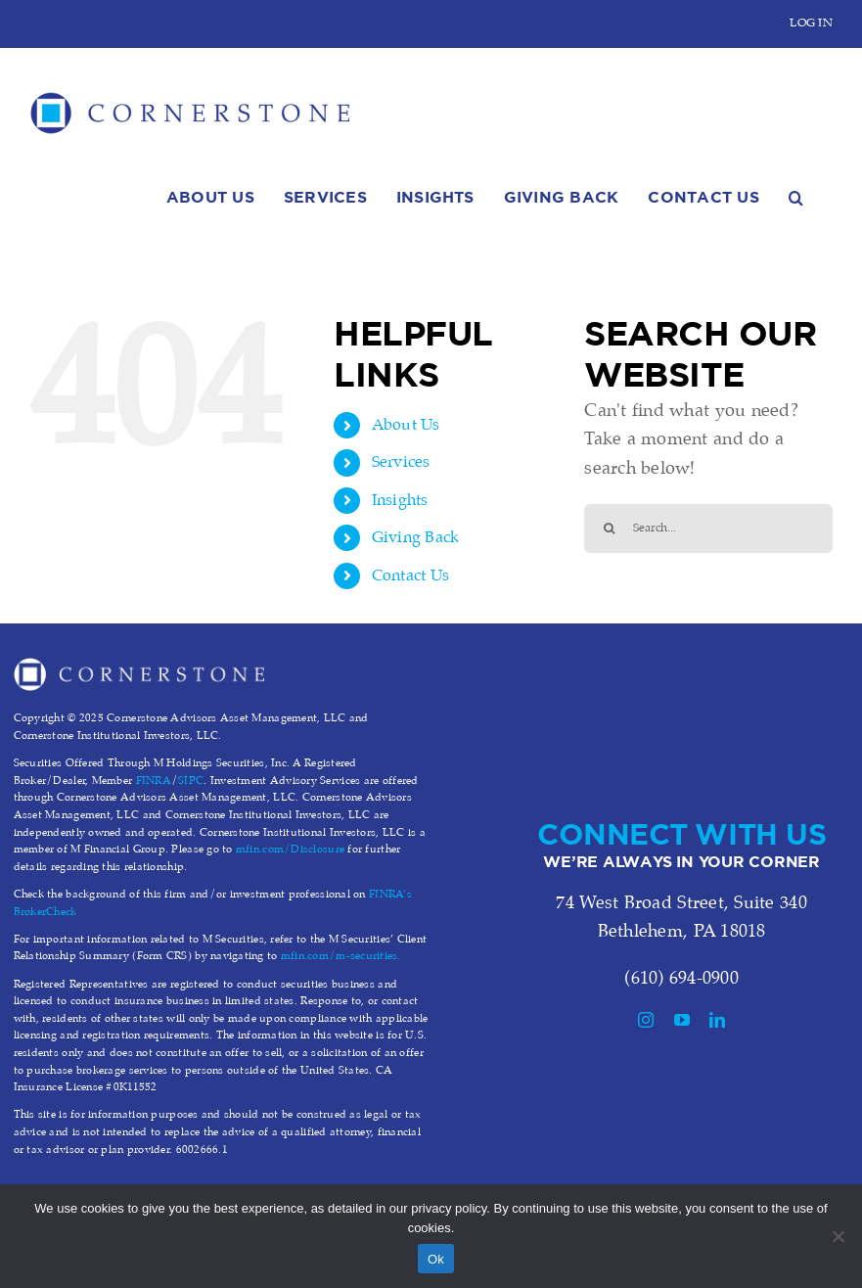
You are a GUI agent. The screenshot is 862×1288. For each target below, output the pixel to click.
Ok (436, 1259)
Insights (400, 500)
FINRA (153, 781)
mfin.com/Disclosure (290, 849)
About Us (406, 425)
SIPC (191, 781)
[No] (837, 1236)
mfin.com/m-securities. (341, 956)
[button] (796, 194)
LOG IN (811, 23)
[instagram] (646, 1020)
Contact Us (411, 576)
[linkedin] (717, 1020)
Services (401, 462)
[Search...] (708, 528)
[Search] (608, 528)
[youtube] (682, 1020)
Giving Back (416, 537)
